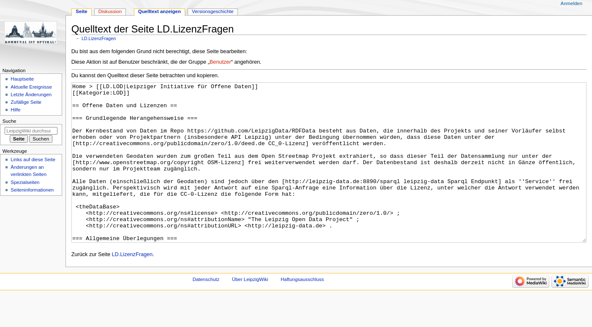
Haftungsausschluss (302, 310)
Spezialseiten (25, 182)
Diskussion (110, 11)
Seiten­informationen (32, 189)
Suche (9, 121)
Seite (81, 11)
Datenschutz (206, 310)
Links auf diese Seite (33, 159)
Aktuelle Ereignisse (31, 86)
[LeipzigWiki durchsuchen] (31, 131)
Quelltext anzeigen (159, 11)
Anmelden (572, 3)
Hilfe (15, 109)
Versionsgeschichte (213, 11)
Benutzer (220, 62)
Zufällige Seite (26, 102)
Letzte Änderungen (31, 94)
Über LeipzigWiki (250, 310)
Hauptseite (22, 78)
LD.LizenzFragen (99, 38)
